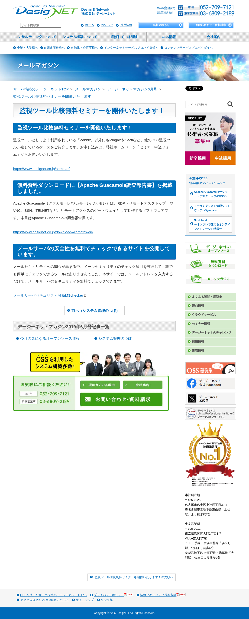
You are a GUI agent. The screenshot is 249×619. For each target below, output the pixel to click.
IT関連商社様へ (54, 47)
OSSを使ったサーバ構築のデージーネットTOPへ (53, 595)
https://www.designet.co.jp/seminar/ (41, 169)
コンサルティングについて (35, 37)
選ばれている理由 (124, 37)
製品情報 (198, 305)
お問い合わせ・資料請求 (210, 25)
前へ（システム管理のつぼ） (95, 311)
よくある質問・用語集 (207, 296)
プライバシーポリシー (113, 595)
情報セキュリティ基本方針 (163, 595)
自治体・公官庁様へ (84, 47)
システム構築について (79, 37)
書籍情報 (198, 350)
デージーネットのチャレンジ (211, 332)
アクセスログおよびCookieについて (44, 600)
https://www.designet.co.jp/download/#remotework (53, 232)
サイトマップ (85, 600)
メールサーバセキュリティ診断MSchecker (50, 295)
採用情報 (126, 25)
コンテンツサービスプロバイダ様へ (188, 47)
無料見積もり (161, 25)
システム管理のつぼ (115, 338)
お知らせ (107, 25)
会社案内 (213, 37)
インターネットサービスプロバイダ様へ (131, 47)
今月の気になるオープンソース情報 (50, 338)
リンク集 (107, 600)
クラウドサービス (204, 314)
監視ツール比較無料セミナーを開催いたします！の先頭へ (134, 577)
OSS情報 (169, 37)
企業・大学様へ (27, 47)
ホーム (89, 25)
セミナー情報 (201, 323)
